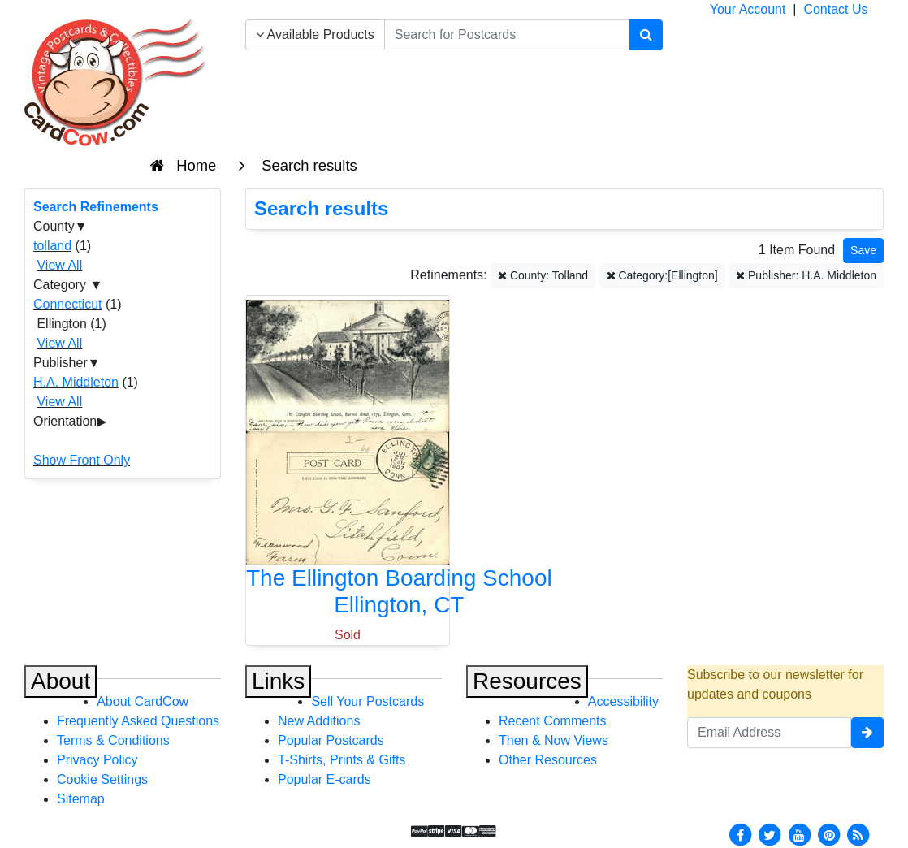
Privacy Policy (97, 760)
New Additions (319, 721)
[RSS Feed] (858, 834)
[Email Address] (769, 732)
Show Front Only (81, 460)
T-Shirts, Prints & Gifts (341, 760)
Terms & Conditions (113, 740)
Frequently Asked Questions (138, 721)
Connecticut (67, 304)
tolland (52, 246)
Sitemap (81, 799)
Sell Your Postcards (367, 701)
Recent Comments (553, 721)
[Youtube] (799, 834)
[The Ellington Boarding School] (347, 462)
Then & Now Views (553, 740)
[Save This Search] (863, 250)
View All (59, 265)
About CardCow (142, 701)
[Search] (646, 34)
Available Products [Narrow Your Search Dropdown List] (315, 34)
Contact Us (835, 9)
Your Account (748, 9)
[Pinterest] (829, 834)
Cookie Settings (102, 779)
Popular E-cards (324, 779)
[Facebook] (740, 834)
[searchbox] (507, 34)
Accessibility (623, 701)
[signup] (867, 732)
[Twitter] (770, 834)
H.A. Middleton (76, 382)
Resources (527, 681)
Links (278, 681)
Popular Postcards (331, 740)
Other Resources (548, 760)
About (60, 681)
